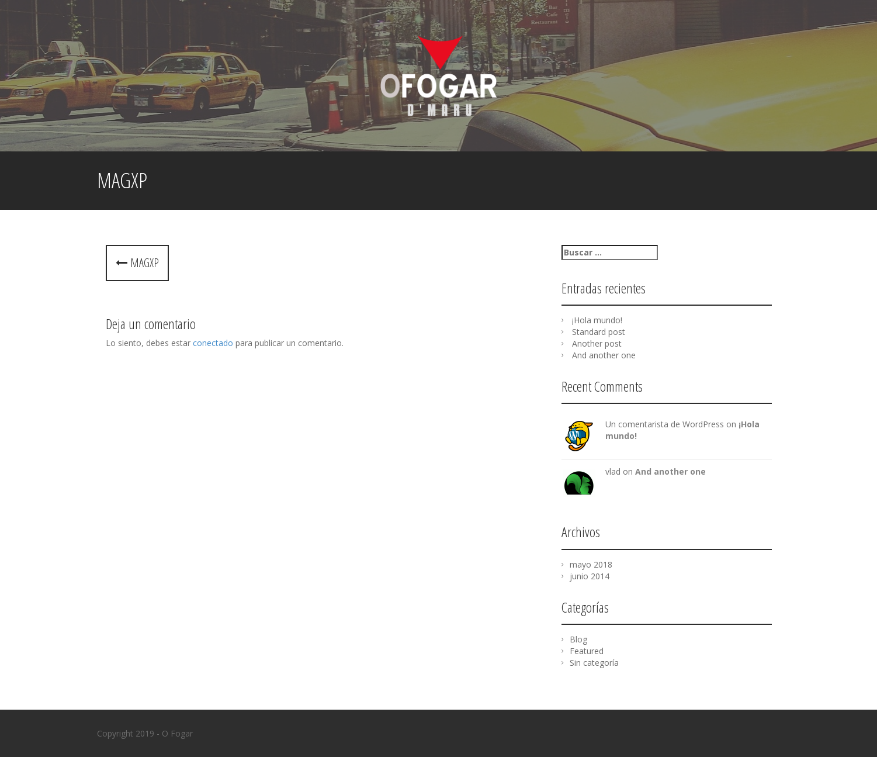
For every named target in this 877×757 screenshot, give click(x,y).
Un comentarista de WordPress (664, 424)
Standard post (598, 331)
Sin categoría (594, 662)
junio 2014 (589, 576)
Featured (587, 650)
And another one (604, 355)
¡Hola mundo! (597, 320)
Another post (597, 343)
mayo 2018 (591, 564)
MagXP (137, 263)
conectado (213, 342)
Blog (578, 639)
